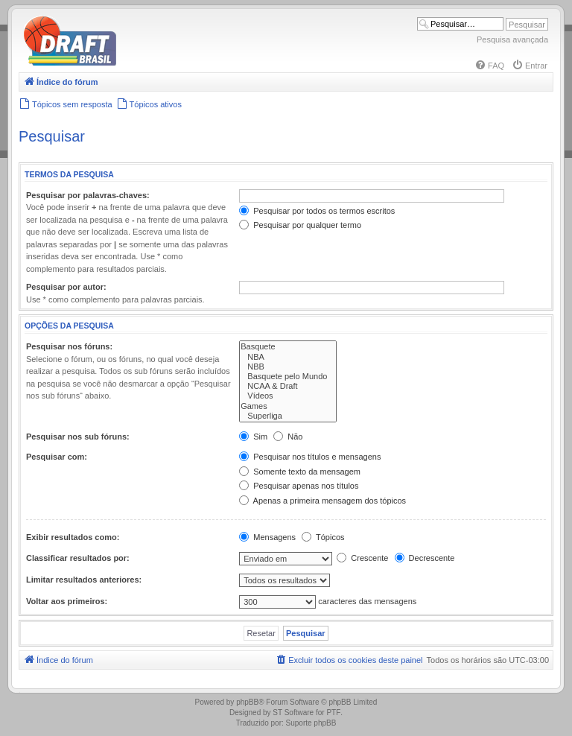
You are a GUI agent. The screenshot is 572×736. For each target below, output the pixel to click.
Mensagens (267, 537)
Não (287, 436)
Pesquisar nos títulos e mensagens (310, 456)
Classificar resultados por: (78, 557)
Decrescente (425, 557)
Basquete (288, 347)
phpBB (247, 702)
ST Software (293, 712)
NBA (288, 357)
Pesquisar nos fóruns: (69, 346)
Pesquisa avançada (512, 39)
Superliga (288, 416)
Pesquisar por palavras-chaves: (88, 195)
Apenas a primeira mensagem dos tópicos (322, 500)
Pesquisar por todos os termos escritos (317, 210)
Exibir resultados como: (72, 537)
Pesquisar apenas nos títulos (298, 485)
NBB (288, 367)
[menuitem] (489, 65)
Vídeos (288, 396)
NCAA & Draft (288, 386)
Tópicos (323, 537)
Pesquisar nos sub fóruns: (78, 436)
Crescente (362, 557)
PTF (333, 712)
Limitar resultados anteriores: (84, 579)
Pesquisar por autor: (66, 286)
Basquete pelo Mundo (288, 376)
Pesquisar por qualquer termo (300, 225)
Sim (253, 436)
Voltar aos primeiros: (66, 601)
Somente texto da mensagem (299, 471)
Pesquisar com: (56, 456)
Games (288, 406)
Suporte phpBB (311, 723)
